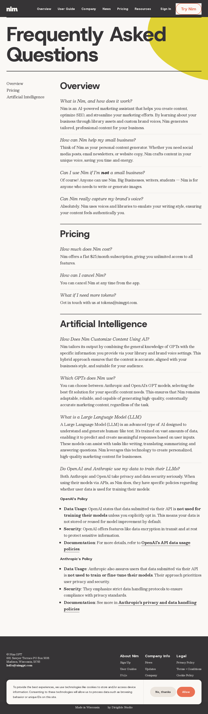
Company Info (157, 656)
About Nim (129, 656)
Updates (150, 669)
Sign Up (125, 662)
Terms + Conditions (189, 669)
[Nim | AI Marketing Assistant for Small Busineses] (12, 8)
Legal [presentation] (181, 656)
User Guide (66, 9)
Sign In (165, 9)
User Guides (128, 669)
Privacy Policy (186, 662)
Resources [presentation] (143, 9)
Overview (44, 9)
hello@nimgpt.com (19, 665)
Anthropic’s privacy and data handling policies (130, 605)
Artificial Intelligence (25, 97)
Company (88, 9)
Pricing (122, 9)
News (107, 9)
